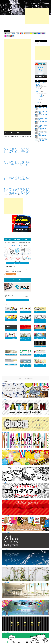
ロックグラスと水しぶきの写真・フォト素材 (11, 163)
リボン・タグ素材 (25, 329)
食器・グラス (38, 85)
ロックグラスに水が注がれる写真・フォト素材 (6, 177)
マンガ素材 (25, 320)
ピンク (7, 35)
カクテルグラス (40, 92)
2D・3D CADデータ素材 (11, 354)
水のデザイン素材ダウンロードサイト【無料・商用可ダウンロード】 (37, 5)
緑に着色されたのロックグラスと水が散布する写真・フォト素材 (11, 178)
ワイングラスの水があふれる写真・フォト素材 (11, 150)
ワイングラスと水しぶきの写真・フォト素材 (22, 150)
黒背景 (7, 33)
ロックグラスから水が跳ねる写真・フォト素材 (22, 163)
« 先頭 (9, 194)
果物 (38, 102)
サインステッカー (17, 263)
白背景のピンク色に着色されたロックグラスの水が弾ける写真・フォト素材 (11, 191)
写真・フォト (37, 87)
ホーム (7, 27)
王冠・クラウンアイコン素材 (39, 346)
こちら (22, 269)
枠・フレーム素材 (39, 311)
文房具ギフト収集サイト (11, 364)
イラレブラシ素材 (11, 338)
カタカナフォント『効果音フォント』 (39, 321)
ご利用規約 (12, 27)
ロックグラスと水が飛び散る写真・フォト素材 (28, 163)
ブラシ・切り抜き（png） (39, 82)
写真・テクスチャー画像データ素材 (25, 339)
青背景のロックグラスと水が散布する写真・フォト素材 (28, 177)
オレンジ (26, 33)
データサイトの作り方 (25, 354)
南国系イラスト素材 (40, 338)
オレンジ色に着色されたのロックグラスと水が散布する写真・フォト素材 (22, 178)
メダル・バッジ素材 (11, 320)
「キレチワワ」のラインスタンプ (39, 365)
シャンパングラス (40, 94)
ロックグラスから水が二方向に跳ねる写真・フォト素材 (17, 163)
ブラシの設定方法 (18, 27)
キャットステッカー (18, 296)
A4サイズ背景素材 (11, 329)
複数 (12, 35)
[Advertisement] (36, 16)
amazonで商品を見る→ (10, 274)
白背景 (12, 33)
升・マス (39, 99)
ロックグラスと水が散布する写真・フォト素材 (6, 190)
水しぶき (37, 84)
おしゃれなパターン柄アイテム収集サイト (39, 355)
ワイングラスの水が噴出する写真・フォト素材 (6, 150)
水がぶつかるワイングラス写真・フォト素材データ (28, 150)
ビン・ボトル (39, 95)
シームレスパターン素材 (25, 311)
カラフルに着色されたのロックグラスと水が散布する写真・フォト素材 (17, 178)
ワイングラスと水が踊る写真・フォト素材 (6, 163)
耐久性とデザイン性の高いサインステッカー (12, 245)
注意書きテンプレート (39, 329)
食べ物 (37, 100)
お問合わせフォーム (26, 27)
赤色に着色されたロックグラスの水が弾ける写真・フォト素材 (22, 191)
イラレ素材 (11, 311)
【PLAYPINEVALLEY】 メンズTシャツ (25, 365)
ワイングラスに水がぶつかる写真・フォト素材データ (17, 150)
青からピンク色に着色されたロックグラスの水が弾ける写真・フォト (28, 191)
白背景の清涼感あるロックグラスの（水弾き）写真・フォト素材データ (17, 191)
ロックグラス (39, 96)
